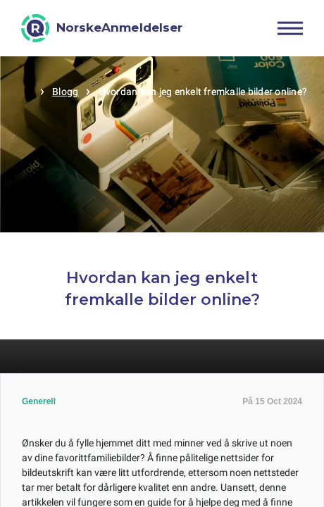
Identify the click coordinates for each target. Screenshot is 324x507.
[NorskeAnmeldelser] (101, 28)
